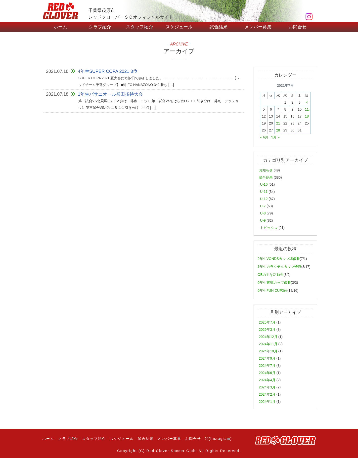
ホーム (60, 26)
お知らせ (266, 170)
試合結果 (218, 26)
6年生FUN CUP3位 (272, 290)
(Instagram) (218, 439)
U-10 (264, 184)
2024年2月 (267, 394)
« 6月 (264, 137)
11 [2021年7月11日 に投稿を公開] (307, 109)
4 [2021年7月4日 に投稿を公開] (307, 102)
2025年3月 (267, 330)
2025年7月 (267, 322)
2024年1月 (267, 402)
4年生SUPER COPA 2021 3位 (107, 71)
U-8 (263, 213)
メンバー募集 (258, 26)
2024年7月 (267, 366)
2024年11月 (268, 344)
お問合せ (298, 26)
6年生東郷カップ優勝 (274, 283)
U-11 (264, 192)
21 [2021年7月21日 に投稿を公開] (278, 123)
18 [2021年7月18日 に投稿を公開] (307, 116)
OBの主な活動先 (270, 275)
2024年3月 (267, 387)
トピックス (268, 228)
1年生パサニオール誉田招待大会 (110, 94)
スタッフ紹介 (139, 26)
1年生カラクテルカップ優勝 (279, 267)
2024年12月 (268, 337)
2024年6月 (267, 373)
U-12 (264, 199)
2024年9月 (267, 358)
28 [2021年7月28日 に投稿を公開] (278, 130)
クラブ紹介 (100, 26)
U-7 (263, 206)
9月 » (275, 137)
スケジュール (179, 26)
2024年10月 (268, 351)
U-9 (263, 220)
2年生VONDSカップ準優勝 (279, 259)
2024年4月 (267, 380)
